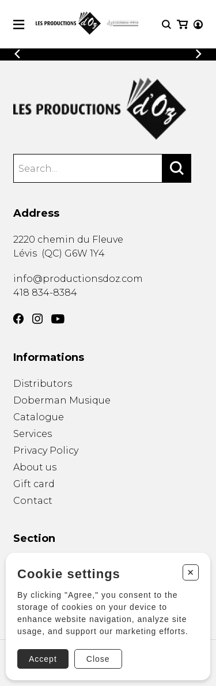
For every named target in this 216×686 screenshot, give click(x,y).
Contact (32, 500)
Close (98, 659)
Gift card (34, 483)
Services (32, 433)
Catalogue (38, 417)
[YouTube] (58, 319)
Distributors (42, 383)
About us (34, 467)
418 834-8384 (45, 292)
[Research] (166, 24)
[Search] (176, 168)
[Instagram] (37, 318)
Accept (43, 659)
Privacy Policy (45, 450)
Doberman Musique (62, 400)
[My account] (198, 24)
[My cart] (182, 24)
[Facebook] (18, 318)
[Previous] (17, 53)
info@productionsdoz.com (78, 278)
